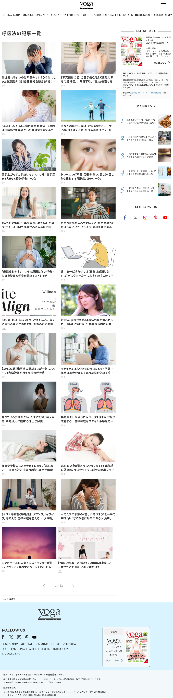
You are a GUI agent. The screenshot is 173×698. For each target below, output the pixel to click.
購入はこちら (160, 62)
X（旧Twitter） (54, 619)
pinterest (156, 217)
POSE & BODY (12, 15)
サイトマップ (132, 689)
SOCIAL (56, 15)
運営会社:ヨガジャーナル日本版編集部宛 (145, 92)
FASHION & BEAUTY (105, 15)
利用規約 (64, 689)
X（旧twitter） (135, 217)
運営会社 (119, 689)
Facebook (126, 217)
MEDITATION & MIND (36, 15)
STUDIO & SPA (163, 15)
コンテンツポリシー (103, 689)
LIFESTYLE (126, 15)
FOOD (85, 15)
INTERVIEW (71, 15)
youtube (77, 619)
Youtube (165, 217)
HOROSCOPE (143, 15)
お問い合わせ (26, 689)
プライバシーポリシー (81, 689)
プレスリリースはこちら (46, 689)
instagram (145, 217)
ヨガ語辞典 (146, 689)
